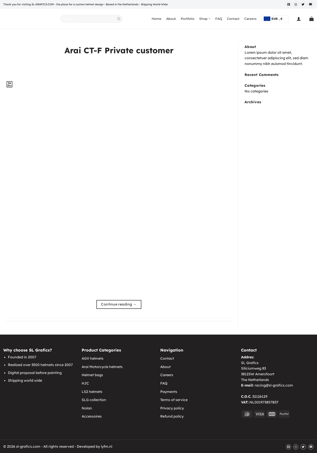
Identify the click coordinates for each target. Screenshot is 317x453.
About (171, 19)
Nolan (87, 408)
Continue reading (119, 304)
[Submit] (119, 18)
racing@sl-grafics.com (274, 385)
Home (156, 19)
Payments (168, 391)
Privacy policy (172, 408)
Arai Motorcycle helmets (102, 367)
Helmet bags (92, 375)
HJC (85, 383)
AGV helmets (92, 358)
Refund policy (172, 416)
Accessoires (92, 416)
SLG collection (94, 400)
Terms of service (174, 400)
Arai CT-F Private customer (119, 50)
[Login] (299, 19)
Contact (233, 19)
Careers (250, 19)
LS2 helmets (92, 391)
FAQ (218, 19)
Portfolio (187, 19)
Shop (204, 19)
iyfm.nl (106, 446)
